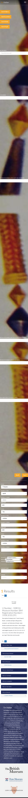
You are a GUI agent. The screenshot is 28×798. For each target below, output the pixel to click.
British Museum (6, 665)
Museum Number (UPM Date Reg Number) (12, 178)
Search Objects (5, 12)
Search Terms (5, 497)
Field (2, 484)
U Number (3, 95)
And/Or (3, 502)
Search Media (4, 22)
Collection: (5, 568)
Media (3, 559)
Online (5, 2)
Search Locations (5, 17)
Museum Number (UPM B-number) (10, 360)
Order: (3, 574)
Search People (4, 27)
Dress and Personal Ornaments (10, 648)
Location (4, 557)
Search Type (5, 490)
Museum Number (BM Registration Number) (13, 337)
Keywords (3, 50)
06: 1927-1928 (6, 656)
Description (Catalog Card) (9, 397)
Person (3, 561)
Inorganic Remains (7, 695)
